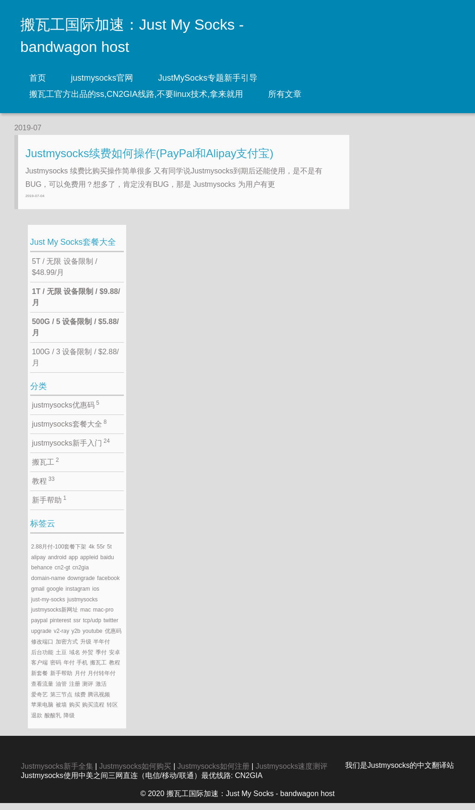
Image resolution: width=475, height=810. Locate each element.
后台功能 (42, 659)
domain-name (48, 584)
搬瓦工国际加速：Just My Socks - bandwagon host (132, 35)
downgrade (81, 584)
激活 (101, 690)
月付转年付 (102, 679)
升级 (85, 648)
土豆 (61, 659)
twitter (110, 627)
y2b (75, 637)
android (57, 564)
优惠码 (113, 637)
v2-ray (61, 637)
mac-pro (103, 616)
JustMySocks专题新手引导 (207, 78)
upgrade (41, 637)
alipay (38, 564)
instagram (77, 595)
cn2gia (80, 574)
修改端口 (42, 648)
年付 (69, 669)
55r (101, 553)
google (54, 595)
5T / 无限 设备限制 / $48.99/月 (64, 273)
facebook (108, 584)
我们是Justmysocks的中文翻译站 (400, 772)
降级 (69, 722)
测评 (87, 690)
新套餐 (39, 679)
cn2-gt (62, 574)
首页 (37, 78)
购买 (74, 711)
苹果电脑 (42, 711)
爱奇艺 (39, 701)
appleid (89, 564)
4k (92, 553)
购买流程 (93, 711)
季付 (101, 659)
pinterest (60, 627)
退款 (36, 722)
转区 (112, 711)
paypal (39, 627)
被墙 (61, 711)
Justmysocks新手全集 (57, 773)
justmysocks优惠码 (65, 411)
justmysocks (82, 606)
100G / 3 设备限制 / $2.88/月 (75, 363)
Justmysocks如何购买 (135, 773)
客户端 (39, 669)
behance (41, 574)
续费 (80, 701)
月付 (80, 679)
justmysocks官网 (102, 78)
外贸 (87, 659)
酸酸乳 (53, 722)
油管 (61, 690)
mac (85, 616)
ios (95, 595)
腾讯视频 (99, 701)
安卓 (114, 659)
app (73, 564)
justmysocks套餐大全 (69, 430)
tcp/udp (92, 627)
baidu (107, 564)
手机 (82, 669)
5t (109, 553)
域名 (74, 659)
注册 (74, 690)
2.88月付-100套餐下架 (58, 553)
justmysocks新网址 (54, 616)
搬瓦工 (45, 468)
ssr (77, 627)
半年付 (101, 648)
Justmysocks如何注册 (213, 773)
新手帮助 (49, 506)
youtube (93, 637)
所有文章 (285, 94)
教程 (43, 487)
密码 (55, 669)
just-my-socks (48, 606)
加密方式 (67, 648)
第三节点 (61, 701)
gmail (38, 595)
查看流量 (42, 690)
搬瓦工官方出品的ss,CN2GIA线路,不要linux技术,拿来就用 (136, 94)
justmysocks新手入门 (71, 449)
